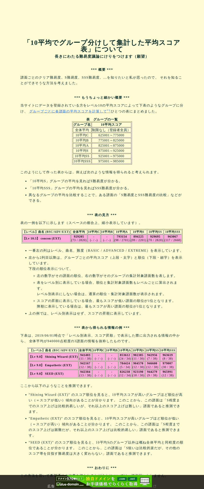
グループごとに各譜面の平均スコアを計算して (70, 111)
